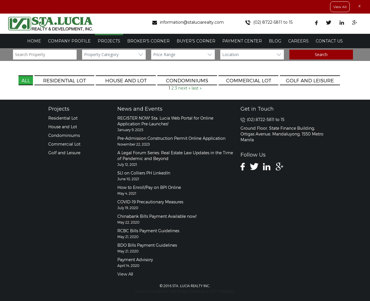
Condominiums (187, 80)
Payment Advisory (135, 259)
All (25, 80)
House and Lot (126, 80)
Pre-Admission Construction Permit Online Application (171, 138)
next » (184, 88)
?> (114, 55)
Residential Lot (64, 80)
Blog (275, 41)
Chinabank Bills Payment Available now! (157, 216)
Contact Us (329, 41)
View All (340, 7)
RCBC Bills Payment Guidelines (148, 230)
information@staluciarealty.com (188, 22)
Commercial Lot (248, 80)
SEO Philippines (222, 291)
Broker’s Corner (148, 41)
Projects (109, 41)
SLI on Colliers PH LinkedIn (143, 172)
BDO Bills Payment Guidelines (147, 245)
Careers (298, 41)
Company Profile (69, 41)
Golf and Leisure (310, 80)
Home (34, 41)
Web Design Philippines (187, 291)
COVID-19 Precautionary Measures (150, 201)
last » (197, 88)
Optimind (161, 291)
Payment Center (242, 41)
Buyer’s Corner (196, 41)
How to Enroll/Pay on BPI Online (149, 187)
